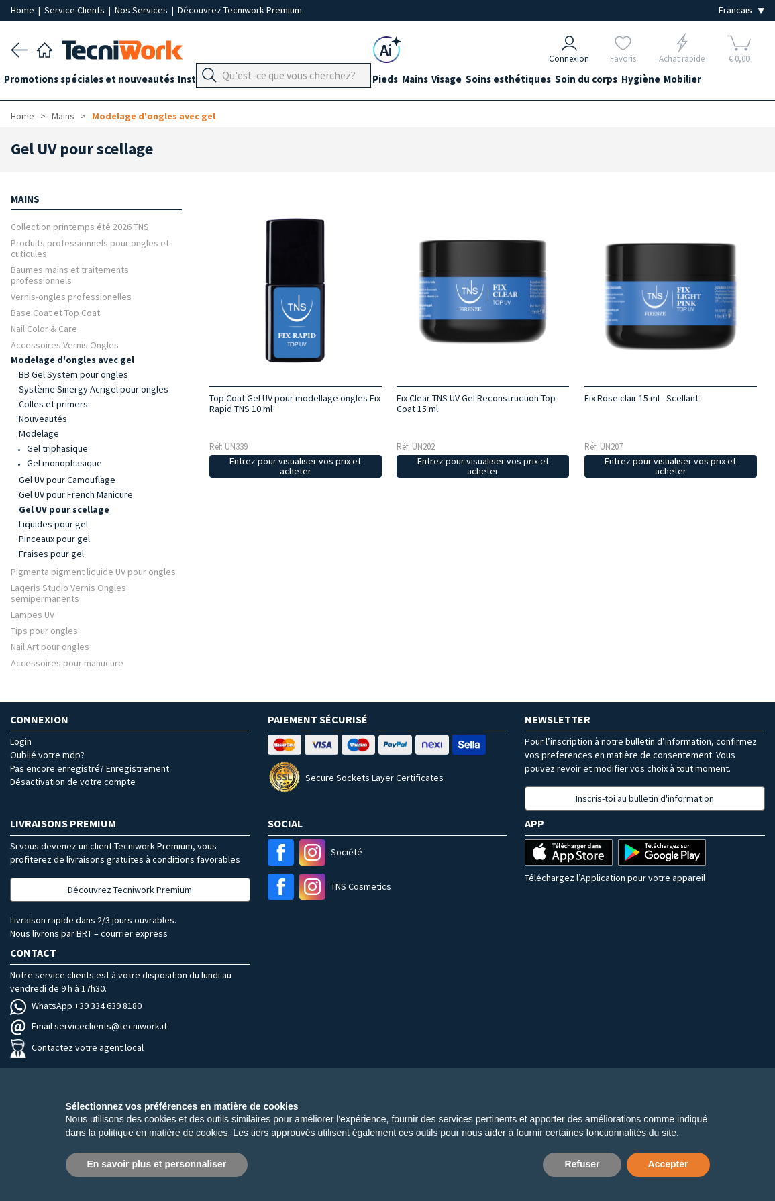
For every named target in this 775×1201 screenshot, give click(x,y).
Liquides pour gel (53, 524)
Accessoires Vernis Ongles (65, 344)
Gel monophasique (64, 463)
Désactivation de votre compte (73, 782)
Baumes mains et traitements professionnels (70, 275)
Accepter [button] (668, 1164)
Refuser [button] (581, 1164)
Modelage (39, 433)
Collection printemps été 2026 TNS (80, 226)
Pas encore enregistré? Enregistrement (89, 768)
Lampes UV (32, 614)
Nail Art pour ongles (50, 646)
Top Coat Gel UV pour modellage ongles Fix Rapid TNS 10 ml (294, 403)
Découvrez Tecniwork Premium (240, 10)
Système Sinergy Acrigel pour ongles (93, 389)
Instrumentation (231, 81)
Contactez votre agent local (77, 1047)
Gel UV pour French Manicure (76, 494)
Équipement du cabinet (334, 81)
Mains (449, 81)
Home (23, 10)
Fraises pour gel (51, 553)
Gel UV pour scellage (64, 509)
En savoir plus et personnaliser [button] (157, 1164)
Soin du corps (641, 81)
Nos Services (142, 10)
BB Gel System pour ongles (73, 374)
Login (21, 741)
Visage (488, 81)
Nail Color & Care (44, 328)
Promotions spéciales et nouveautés (96, 81)
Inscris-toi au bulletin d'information (645, 798)
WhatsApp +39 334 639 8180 (76, 1006)
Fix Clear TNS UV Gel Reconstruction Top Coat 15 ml (476, 403)
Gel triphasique (57, 448)
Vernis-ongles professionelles (71, 296)
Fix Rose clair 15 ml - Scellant (641, 398)
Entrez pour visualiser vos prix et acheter (295, 466)
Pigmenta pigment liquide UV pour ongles (93, 571)
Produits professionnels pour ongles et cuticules (90, 248)
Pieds (412, 81)
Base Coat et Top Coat (55, 312)
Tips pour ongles (44, 630)
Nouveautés (43, 418)
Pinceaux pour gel (54, 538)
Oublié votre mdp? (47, 755)
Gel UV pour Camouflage (67, 479)
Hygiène (702, 81)
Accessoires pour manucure (67, 662)
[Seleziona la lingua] (741, 10)
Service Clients (75, 10)
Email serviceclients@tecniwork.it (88, 1026)
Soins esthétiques (556, 81)
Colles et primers (53, 404)
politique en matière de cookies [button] (163, 1132)
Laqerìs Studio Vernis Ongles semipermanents (68, 593)
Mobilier (751, 81)
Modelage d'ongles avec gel (153, 116)
